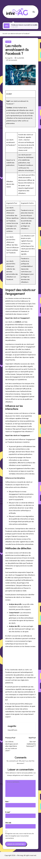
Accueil (5, 33)
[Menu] (34, 11)
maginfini (12, 726)
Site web (8, 823)
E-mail (8, 812)
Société (8, 41)
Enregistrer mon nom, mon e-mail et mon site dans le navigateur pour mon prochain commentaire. (19, 836)
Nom (7, 802)
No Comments (11, 60)
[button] (12, 730)
